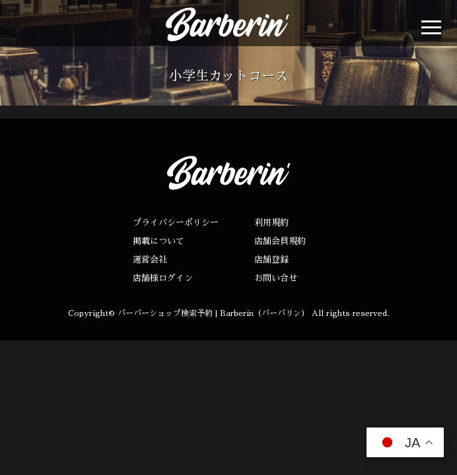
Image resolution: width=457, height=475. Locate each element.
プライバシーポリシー (176, 222)
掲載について (158, 241)
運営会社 (150, 259)
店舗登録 (271, 259)
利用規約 (271, 222)
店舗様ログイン (163, 278)
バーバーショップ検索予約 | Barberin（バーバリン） (213, 313)
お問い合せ (275, 278)
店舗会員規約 (280, 241)
